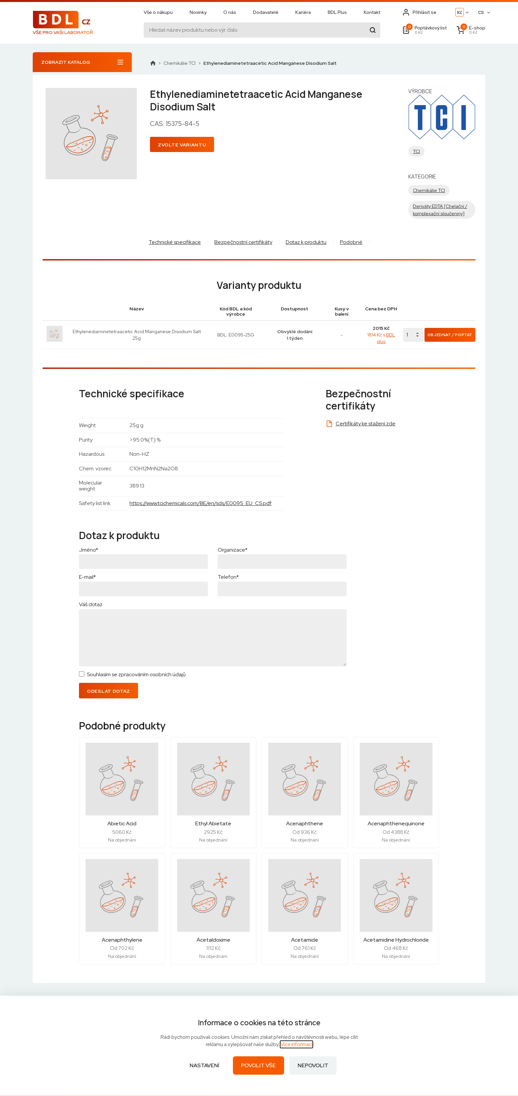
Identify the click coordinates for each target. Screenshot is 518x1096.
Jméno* (88, 549)
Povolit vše (258, 1065)
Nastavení (204, 1065)
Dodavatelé (265, 12)
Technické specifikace (175, 242)
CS (481, 12)
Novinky (198, 12)
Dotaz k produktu (306, 242)
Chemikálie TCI (180, 63)
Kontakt (372, 12)
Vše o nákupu (158, 12)
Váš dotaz (90, 604)
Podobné (351, 242)
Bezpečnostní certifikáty (243, 242)
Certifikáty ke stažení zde (365, 423)
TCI (416, 151)
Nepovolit (313, 1065)
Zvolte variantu (182, 145)
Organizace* (232, 549)
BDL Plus (337, 12)
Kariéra (303, 12)
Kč (459, 12)
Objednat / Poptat (449, 334)
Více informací (296, 1044)
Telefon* (228, 576)
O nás (229, 12)
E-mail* (87, 576)
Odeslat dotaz (108, 691)
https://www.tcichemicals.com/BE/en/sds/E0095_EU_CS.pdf (201, 503)
